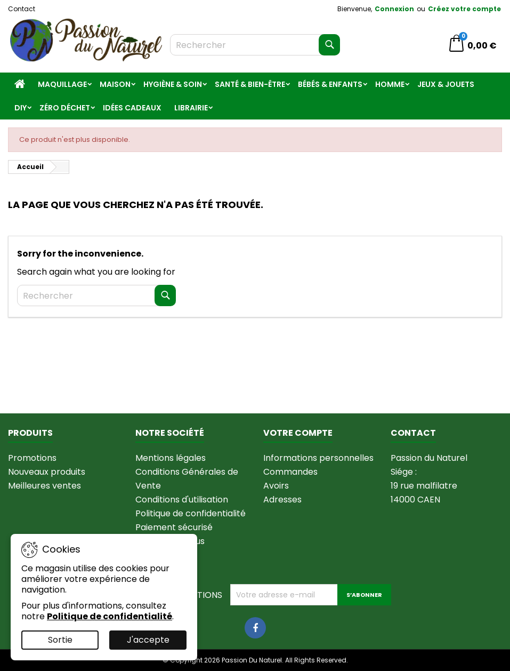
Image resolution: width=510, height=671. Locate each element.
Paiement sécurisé (174, 527)
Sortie (60, 640)
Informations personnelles (318, 458)
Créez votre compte (464, 8)
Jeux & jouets (445, 84)
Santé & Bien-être (250, 84)
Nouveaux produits (46, 472)
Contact (21, 8)
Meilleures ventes (44, 486)
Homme (389, 84)
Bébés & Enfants (330, 84)
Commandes (290, 472)
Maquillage (62, 84)
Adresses (282, 499)
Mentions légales (170, 458)
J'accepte (148, 640)
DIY (20, 107)
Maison (115, 84)
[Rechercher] (255, 44)
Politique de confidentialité (190, 513)
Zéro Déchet (64, 107)
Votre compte (298, 433)
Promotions (32, 458)
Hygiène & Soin (172, 84)
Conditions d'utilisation (181, 499)
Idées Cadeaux (132, 107)
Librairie (191, 107)
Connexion (394, 8)
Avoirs (276, 486)
